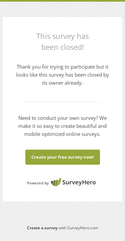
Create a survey (42, 228)
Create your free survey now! (62, 157)
